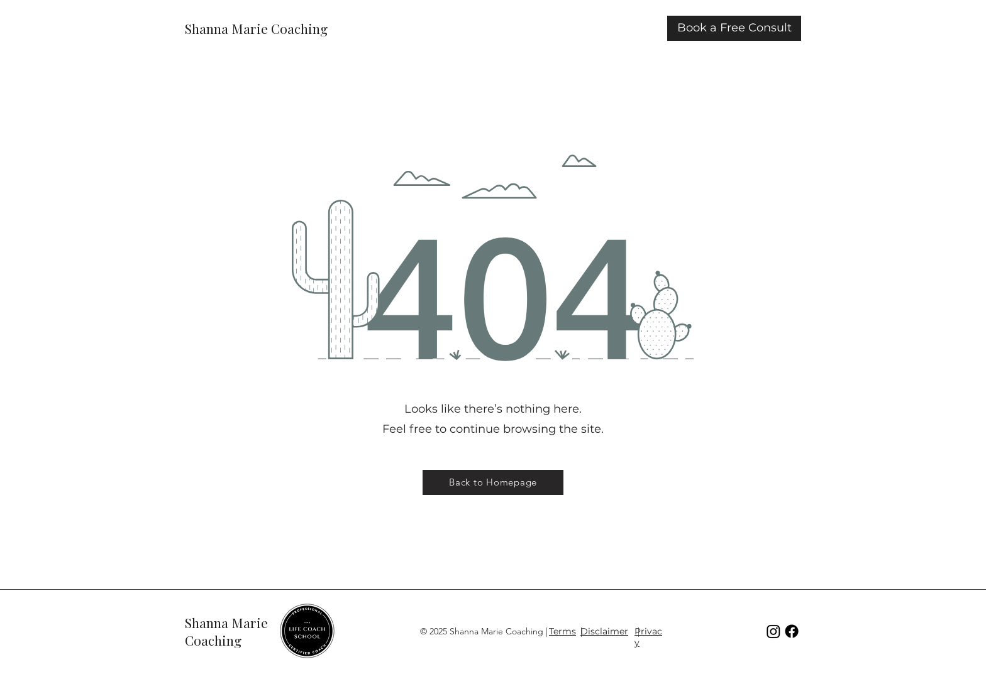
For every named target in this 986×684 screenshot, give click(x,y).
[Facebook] (791, 631)
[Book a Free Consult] (734, 28)
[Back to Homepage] (493, 482)
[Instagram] (773, 631)
